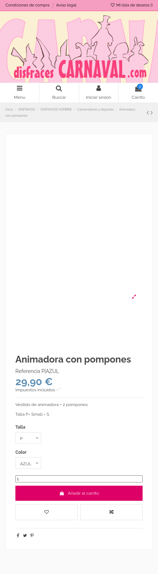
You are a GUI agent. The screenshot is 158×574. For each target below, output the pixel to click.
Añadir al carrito (79, 493)
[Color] (28, 463)
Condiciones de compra (28, 5)
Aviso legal (66, 5)
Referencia (27, 371)
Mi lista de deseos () (131, 5)
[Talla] (28, 438)
